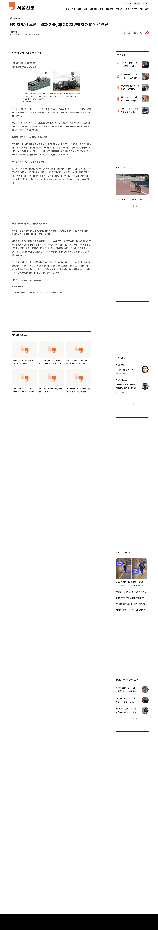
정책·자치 (93, 9)
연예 (141, 9)
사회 (73, 9)
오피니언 (119, 9)
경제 (79, 9)
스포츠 (134, 9)
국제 (85, 9)
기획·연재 (110, 9)
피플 (127, 9)
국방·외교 (17, 18)
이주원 (11, 32)
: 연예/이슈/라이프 (127, 680)
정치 (67, 9)
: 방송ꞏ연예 (124, 552)
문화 (102, 9)
